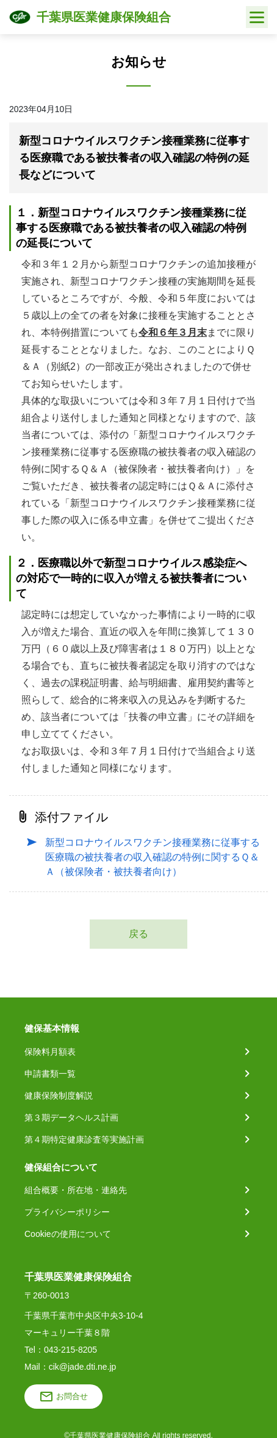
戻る (138, 934)
